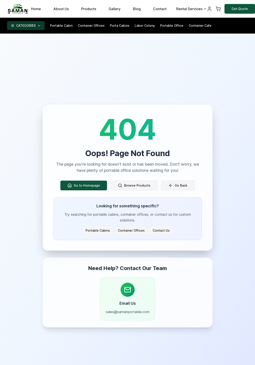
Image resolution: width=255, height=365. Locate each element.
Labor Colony (145, 25)
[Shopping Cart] (218, 8)
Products (88, 9)
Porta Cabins (119, 25)
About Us (61, 9)
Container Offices (91, 25)
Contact (160, 9)
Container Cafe (200, 25)
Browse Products (134, 185)
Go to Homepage (83, 185)
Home (36, 9)
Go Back (178, 185)
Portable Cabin (61, 25)
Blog (137, 9)
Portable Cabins (98, 230)
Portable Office (171, 25)
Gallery (115, 9)
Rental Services (191, 9)
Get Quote (240, 9)
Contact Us (161, 230)
